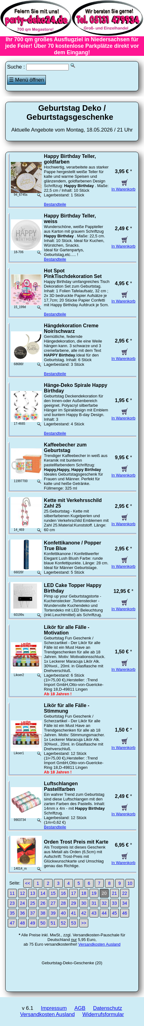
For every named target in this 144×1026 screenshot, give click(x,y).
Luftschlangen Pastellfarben (61, 786)
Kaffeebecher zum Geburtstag (65, 447)
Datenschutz (107, 1008)
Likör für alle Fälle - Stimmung (66, 708)
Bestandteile (55, 204)
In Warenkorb (123, 186)
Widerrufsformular (103, 1014)
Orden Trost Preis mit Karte (76, 842)
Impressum (54, 1008)
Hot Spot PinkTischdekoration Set (73, 273)
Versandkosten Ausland (99, 944)
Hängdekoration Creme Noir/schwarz (71, 328)
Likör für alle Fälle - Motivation (66, 630)
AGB (79, 1008)
